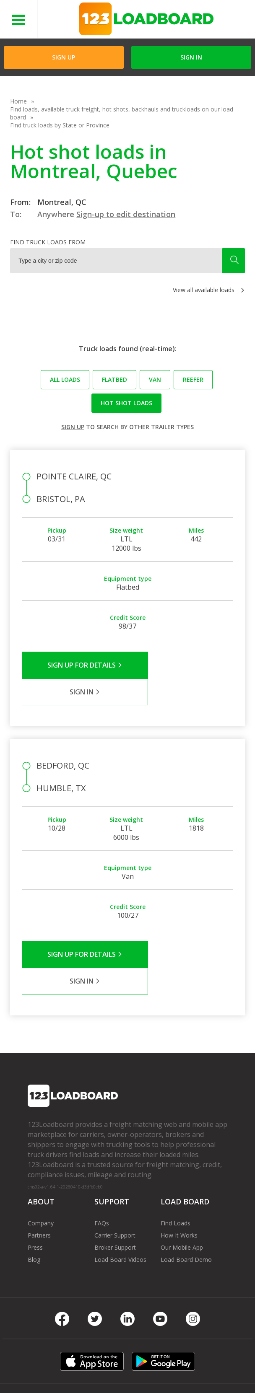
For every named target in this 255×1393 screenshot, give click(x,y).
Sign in (191, 57)
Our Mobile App (182, 1194)
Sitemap (108, 1371)
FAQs (101, 1169)
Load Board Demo (186, 1206)
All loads (65, 379)
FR (132, 1371)
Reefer (193, 379)
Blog (34, 1206)
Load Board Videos (120, 1206)
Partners (39, 1182)
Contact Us (72, 1371)
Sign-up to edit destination (125, 214)
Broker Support (115, 1194)
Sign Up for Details (74, 665)
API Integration (149, 1359)
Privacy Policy (100, 1359)
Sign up (72, 427)
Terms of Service (49, 1359)
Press (35, 1194)
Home (18, 101)
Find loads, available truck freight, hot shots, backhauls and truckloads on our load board (121, 113)
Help (186, 1359)
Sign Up (63, 57)
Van (155, 379)
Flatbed (114, 379)
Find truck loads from (48, 242)
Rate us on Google (171, 1371)
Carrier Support (114, 1182)
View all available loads (203, 290)
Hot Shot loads (126, 403)
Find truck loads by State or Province (59, 125)
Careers (36, 1371)
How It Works (179, 1182)
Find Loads (175, 1169)
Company (41, 1169)
